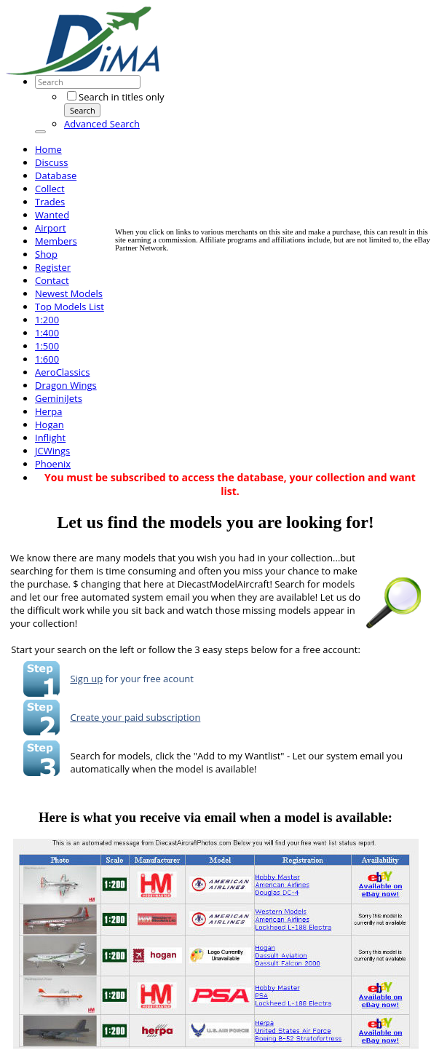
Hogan (49, 424)
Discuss (51, 162)
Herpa (48, 411)
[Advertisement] (273, 126)
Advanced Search (102, 123)
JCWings (52, 450)
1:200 (47, 319)
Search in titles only (115, 96)
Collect (50, 188)
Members (56, 241)
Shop (46, 254)
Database (55, 175)
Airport (50, 227)
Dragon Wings (66, 385)
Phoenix (53, 463)
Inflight (50, 437)
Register (53, 267)
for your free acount (148, 678)
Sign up (86, 678)
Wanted (52, 214)
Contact (52, 280)
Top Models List (69, 306)
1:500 (47, 345)
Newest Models (69, 293)
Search (82, 110)
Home (48, 149)
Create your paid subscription (135, 717)
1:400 (47, 332)
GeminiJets (58, 398)
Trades (50, 201)
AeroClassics (62, 372)
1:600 (47, 358)
